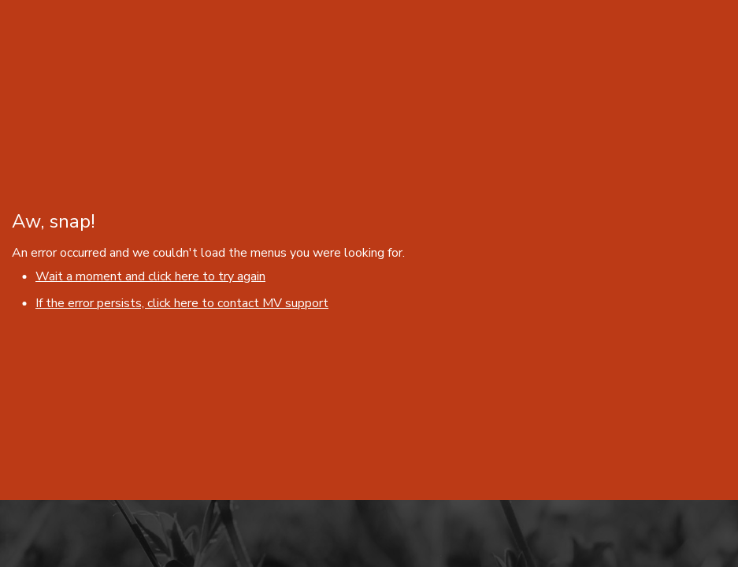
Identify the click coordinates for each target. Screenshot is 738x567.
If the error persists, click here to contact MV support (181, 303)
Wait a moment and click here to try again (150, 276)
